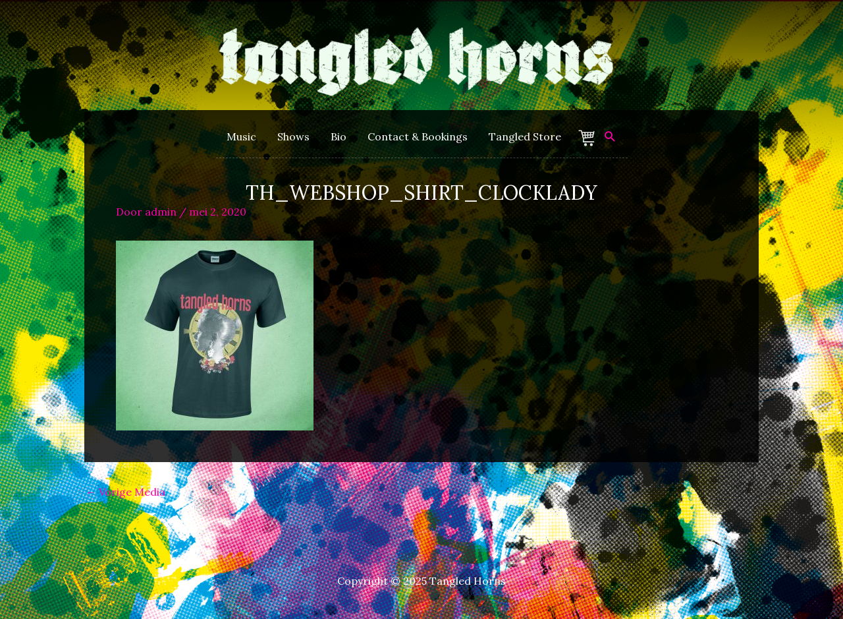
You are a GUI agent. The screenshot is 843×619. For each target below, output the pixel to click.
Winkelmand (588, 138)
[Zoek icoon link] (610, 137)
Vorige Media (125, 491)
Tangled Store (525, 136)
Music (241, 136)
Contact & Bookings (417, 136)
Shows (293, 136)
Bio (338, 136)
